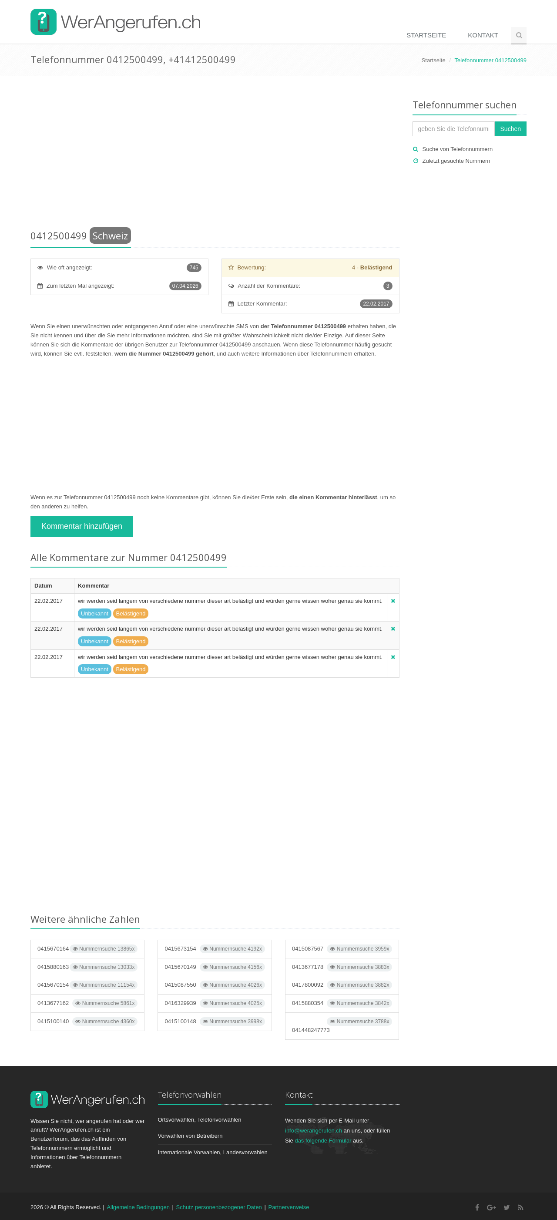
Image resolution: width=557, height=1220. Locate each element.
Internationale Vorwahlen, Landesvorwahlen (213, 1152)
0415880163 (87, 967)
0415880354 (342, 1003)
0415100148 (214, 1021)
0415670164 (87, 948)
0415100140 (87, 1021)
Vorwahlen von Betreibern (190, 1136)
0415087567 (342, 948)
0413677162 (87, 1003)
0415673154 (214, 948)
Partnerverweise (288, 1207)
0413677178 (342, 967)
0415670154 (87, 985)
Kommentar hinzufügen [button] (81, 526)
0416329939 (214, 1003)
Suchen (510, 128)
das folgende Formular (323, 1140)
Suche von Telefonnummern (458, 149)
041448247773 (342, 1025)
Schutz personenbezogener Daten (219, 1207)
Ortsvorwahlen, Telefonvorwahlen (200, 1119)
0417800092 (342, 985)
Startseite (426, 35)
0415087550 (214, 985)
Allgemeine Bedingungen (138, 1207)
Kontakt (483, 35)
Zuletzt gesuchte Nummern (456, 161)
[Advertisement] (214, 154)
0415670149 (214, 967)
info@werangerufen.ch (313, 1130)
